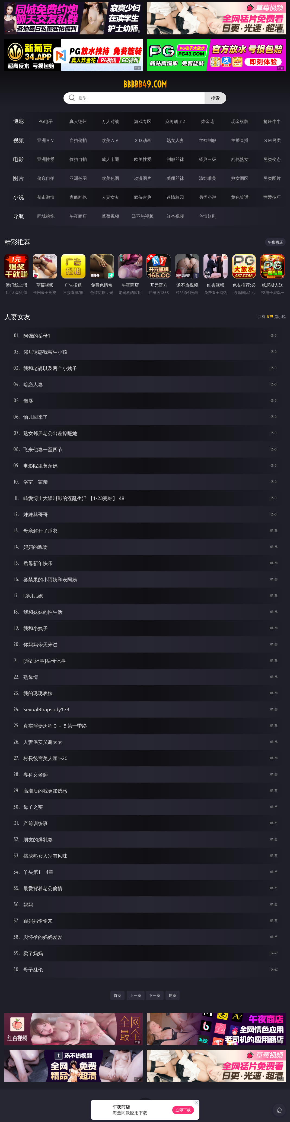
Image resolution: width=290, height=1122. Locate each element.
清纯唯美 (207, 178)
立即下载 (183, 1110)
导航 (18, 216)
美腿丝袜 (175, 178)
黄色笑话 (239, 197)
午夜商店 (78, 216)
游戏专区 (142, 121)
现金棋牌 (239, 121)
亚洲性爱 (46, 159)
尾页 (172, 995)
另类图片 (272, 178)
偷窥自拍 (46, 178)
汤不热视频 (143, 216)
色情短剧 (207, 216)
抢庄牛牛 (272, 121)
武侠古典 (142, 197)
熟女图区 (239, 178)
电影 (18, 159)
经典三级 (207, 159)
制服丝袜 (175, 159)
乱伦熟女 (239, 159)
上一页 (135, 995)
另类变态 (272, 159)
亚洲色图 (78, 178)
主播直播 (239, 140)
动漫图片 (142, 178)
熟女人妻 (175, 140)
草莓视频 (110, 216)
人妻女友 (110, 197)
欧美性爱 (142, 159)
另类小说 (207, 197)
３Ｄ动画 (142, 140)
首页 (117, 995)
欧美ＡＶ (110, 140)
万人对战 (110, 121)
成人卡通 (110, 159)
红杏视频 (175, 216)
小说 (18, 197)
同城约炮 (46, 216)
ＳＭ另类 (272, 140)
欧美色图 (110, 178)
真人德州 (78, 121)
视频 (18, 140)
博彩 (18, 121)
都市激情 (46, 197)
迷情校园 (175, 197)
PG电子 (46, 121)
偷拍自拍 (78, 159)
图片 (18, 178)
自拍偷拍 (78, 140)
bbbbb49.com (145, 84)
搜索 (215, 98)
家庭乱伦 (78, 197)
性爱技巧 (272, 197)
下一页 (154, 995)
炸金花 (207, 121)
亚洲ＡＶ (46, 140)
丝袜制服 (207, 140)
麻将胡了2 (175, 121)
